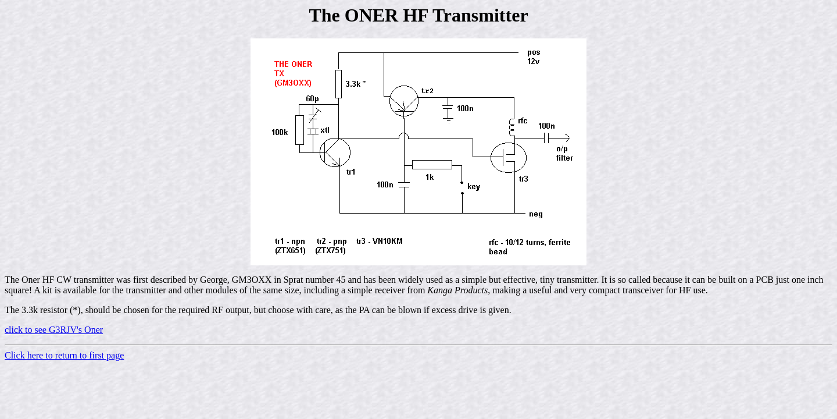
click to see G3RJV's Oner (54, 330)
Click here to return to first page (64, 355)
